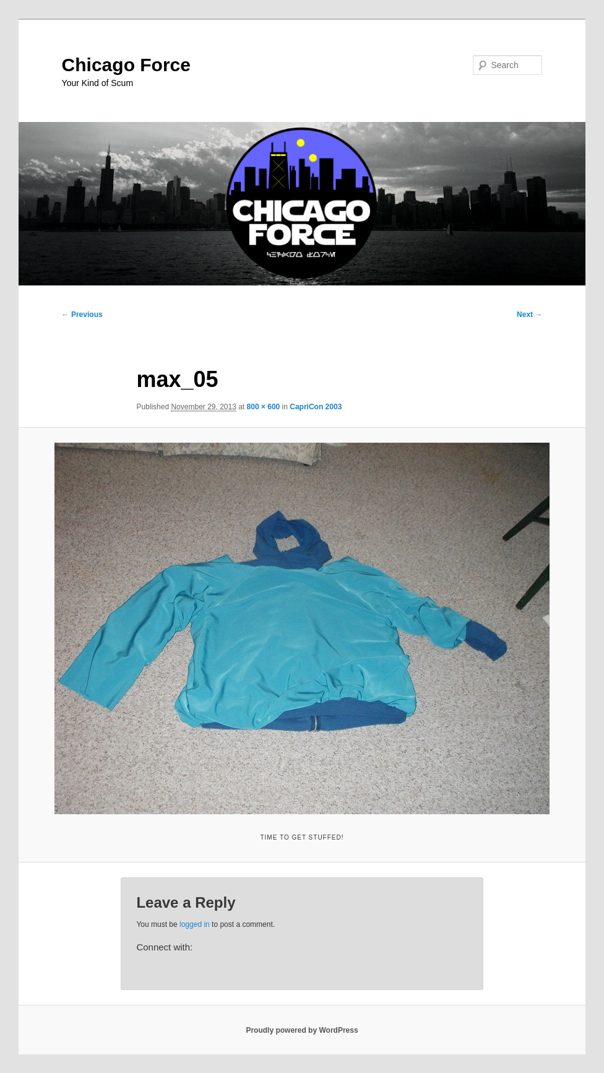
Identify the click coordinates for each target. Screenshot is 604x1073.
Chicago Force (126, 64)
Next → (529, 314)
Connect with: (164, 947)
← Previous (82, 314)
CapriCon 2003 (316, 406)
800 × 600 (263, 406)
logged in (194, 924)
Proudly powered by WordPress (302, 1030)
